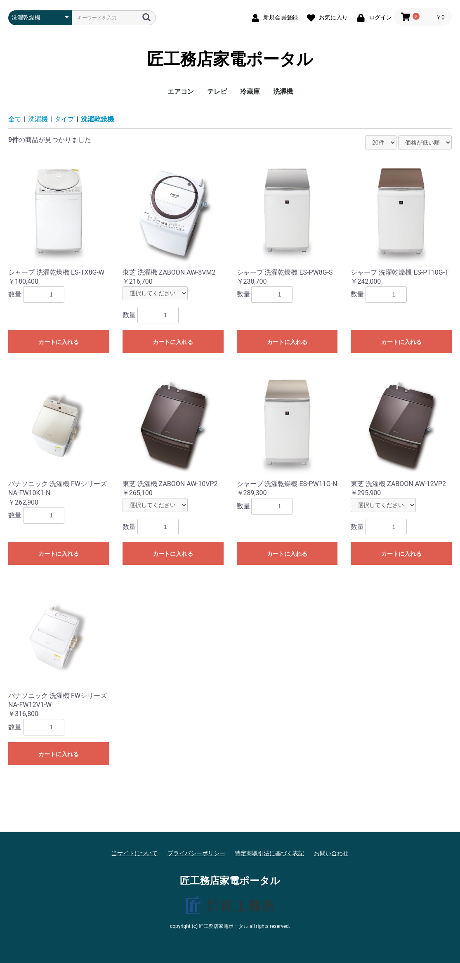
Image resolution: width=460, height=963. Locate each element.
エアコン (180, 91)
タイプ (64, 119)
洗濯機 (283, 91)
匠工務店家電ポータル (230, 59)
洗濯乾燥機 (97, 119)
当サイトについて (134, 853)
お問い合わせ (331, 853)
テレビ (217, 91)
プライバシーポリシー (196, 853)
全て (14, 119)
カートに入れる (58, 342)
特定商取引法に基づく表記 (269, 853)
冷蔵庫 (250, 91)
